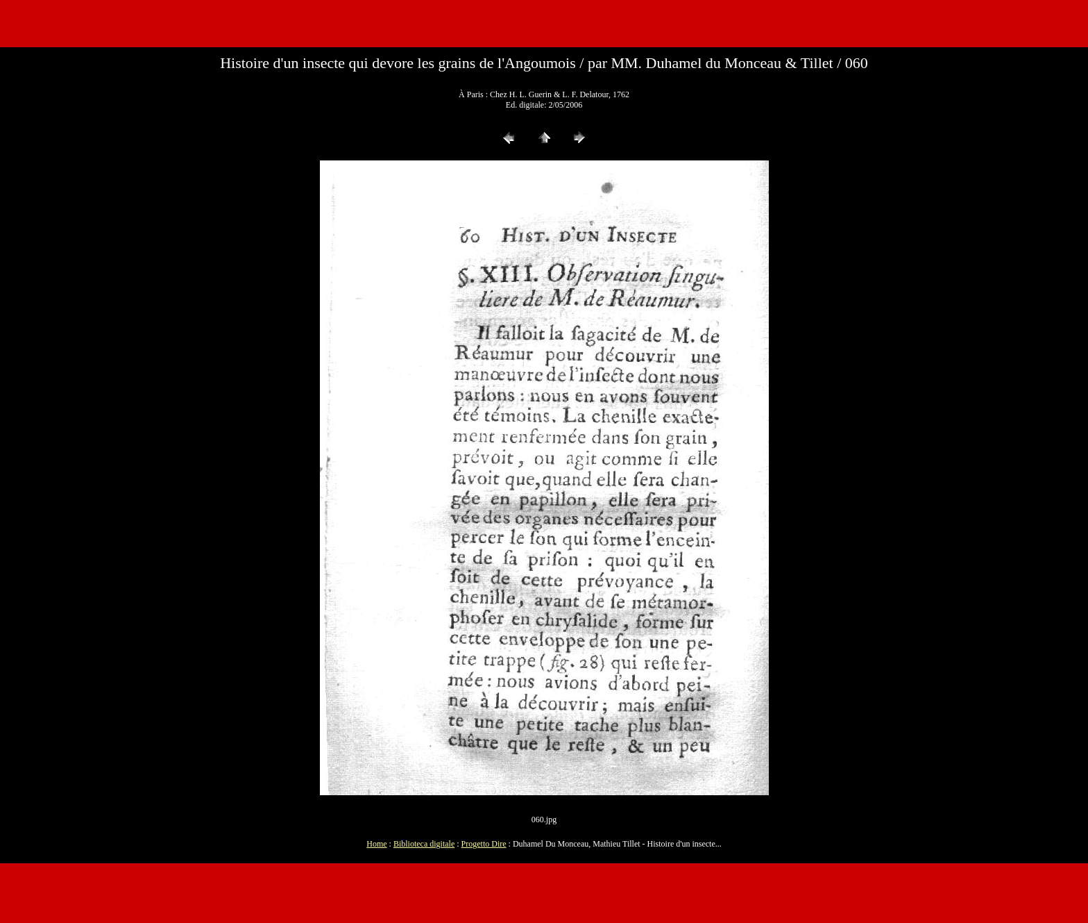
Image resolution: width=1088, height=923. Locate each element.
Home (376, 844)
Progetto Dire (484, 844)
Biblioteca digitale (423, 844)
